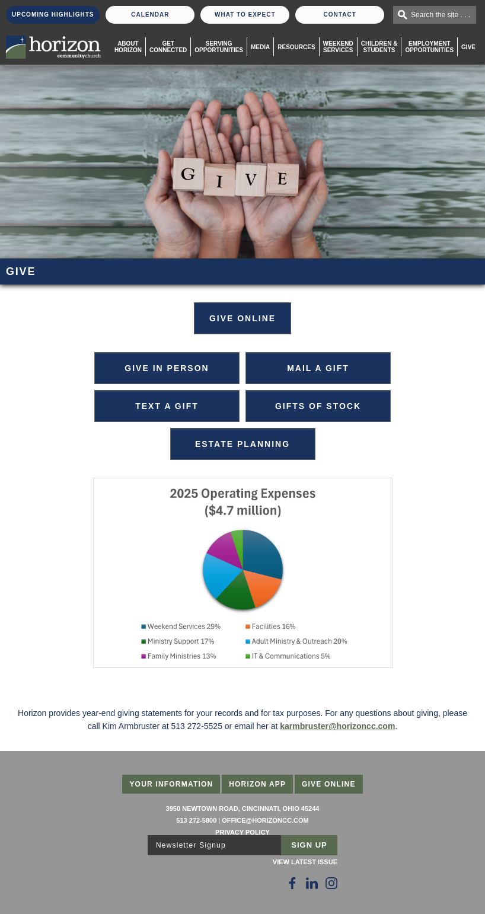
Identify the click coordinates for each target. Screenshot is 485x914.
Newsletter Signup (191, 845)
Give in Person (167, 368)
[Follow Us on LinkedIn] (312, 883)
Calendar (150, 14)
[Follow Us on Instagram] (331, 883)
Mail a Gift (318, 368)
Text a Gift (167, 406)
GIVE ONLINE (242, 318)
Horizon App (257, 784)
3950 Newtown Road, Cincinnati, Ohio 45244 (243, 808)
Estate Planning (242, 444)
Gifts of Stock (318, 406)
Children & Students (379, 46)
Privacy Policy (242, 832)
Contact (340, 14)
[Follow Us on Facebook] (292, 883)
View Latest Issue (305, 861)
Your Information (171, 784)
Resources (296, 47)
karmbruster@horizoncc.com (337, 726)
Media (260, 47)
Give (468, 47)
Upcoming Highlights (53, 14)
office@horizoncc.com (265, 820)
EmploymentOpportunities (429, 46)
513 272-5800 (196, 820)
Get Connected (168, 46)
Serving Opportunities (218, 46)
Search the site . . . (440, 15)
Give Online (329, 784)
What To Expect (245, 14)
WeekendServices (338, 46)
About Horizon (128, 46)
